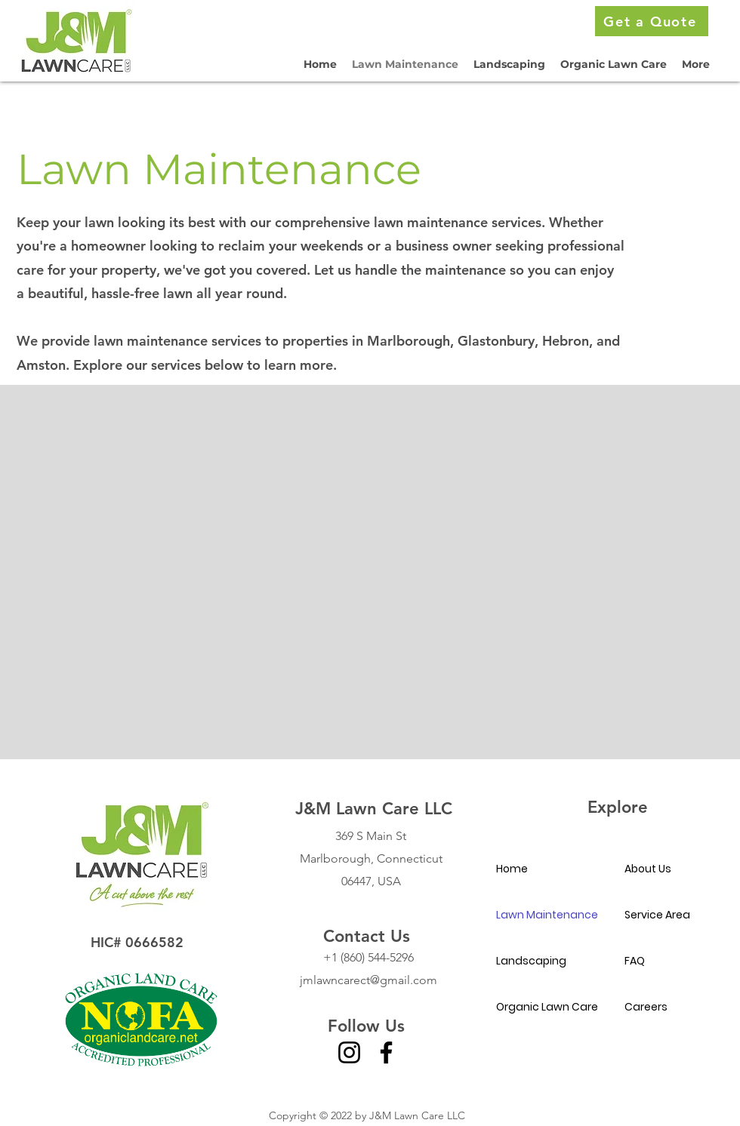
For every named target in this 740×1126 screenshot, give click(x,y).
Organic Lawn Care (547, 1006)
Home (512, 868)
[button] (695, 64)
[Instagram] (349, 1052)
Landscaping (531, 960)
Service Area (657, 914)
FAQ (634, 960)
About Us (647, 868)
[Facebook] (386, 1052)
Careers (646, 1006)
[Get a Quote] (651, 21)
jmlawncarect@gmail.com (368, 980)
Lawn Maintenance (547, 914)
